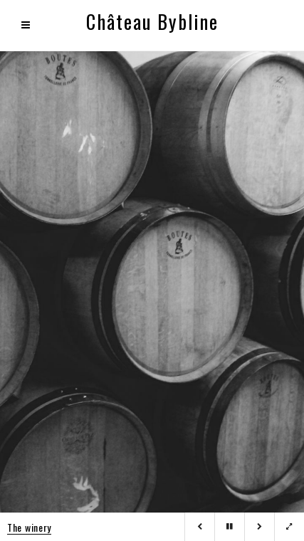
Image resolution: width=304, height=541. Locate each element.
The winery (29, 527)
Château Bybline (152, 21)
